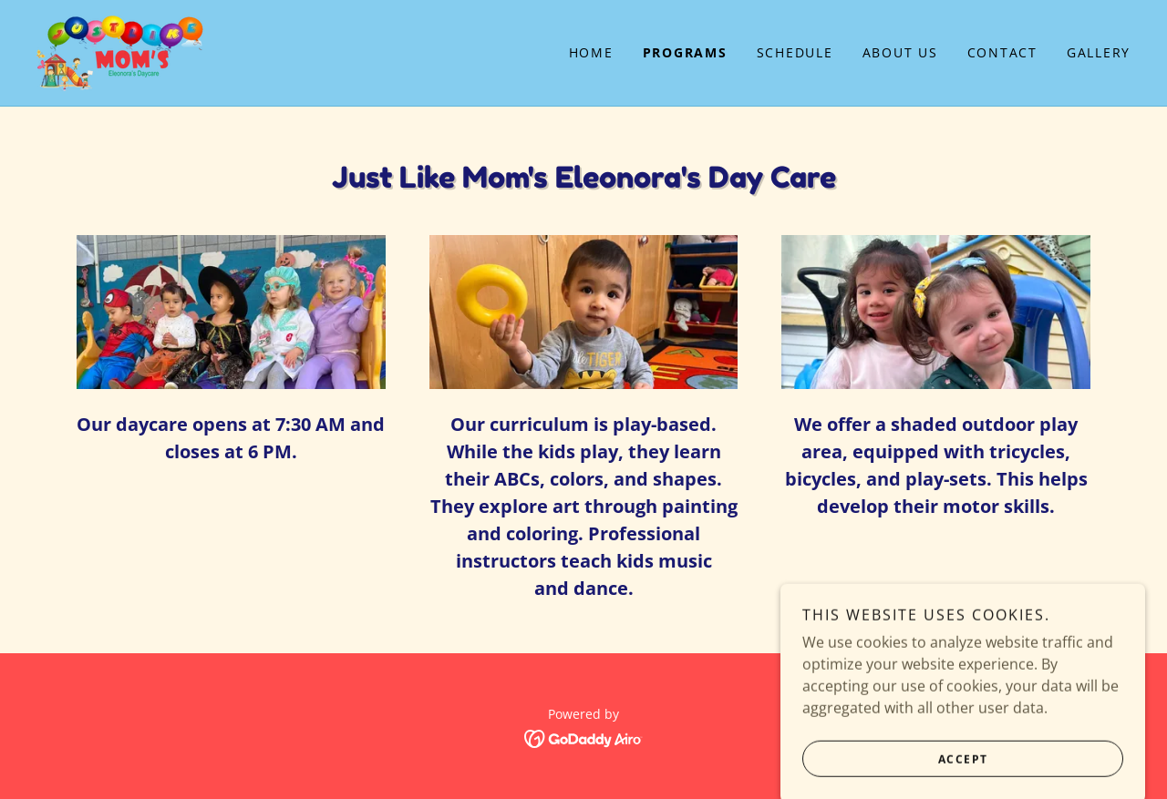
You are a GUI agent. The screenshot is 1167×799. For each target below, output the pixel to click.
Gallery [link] (1099, 52)
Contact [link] (1002, 52)
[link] (121, 51)
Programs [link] (685, 52)
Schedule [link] (795, 52)
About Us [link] (900, 52)
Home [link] (591, 52)
